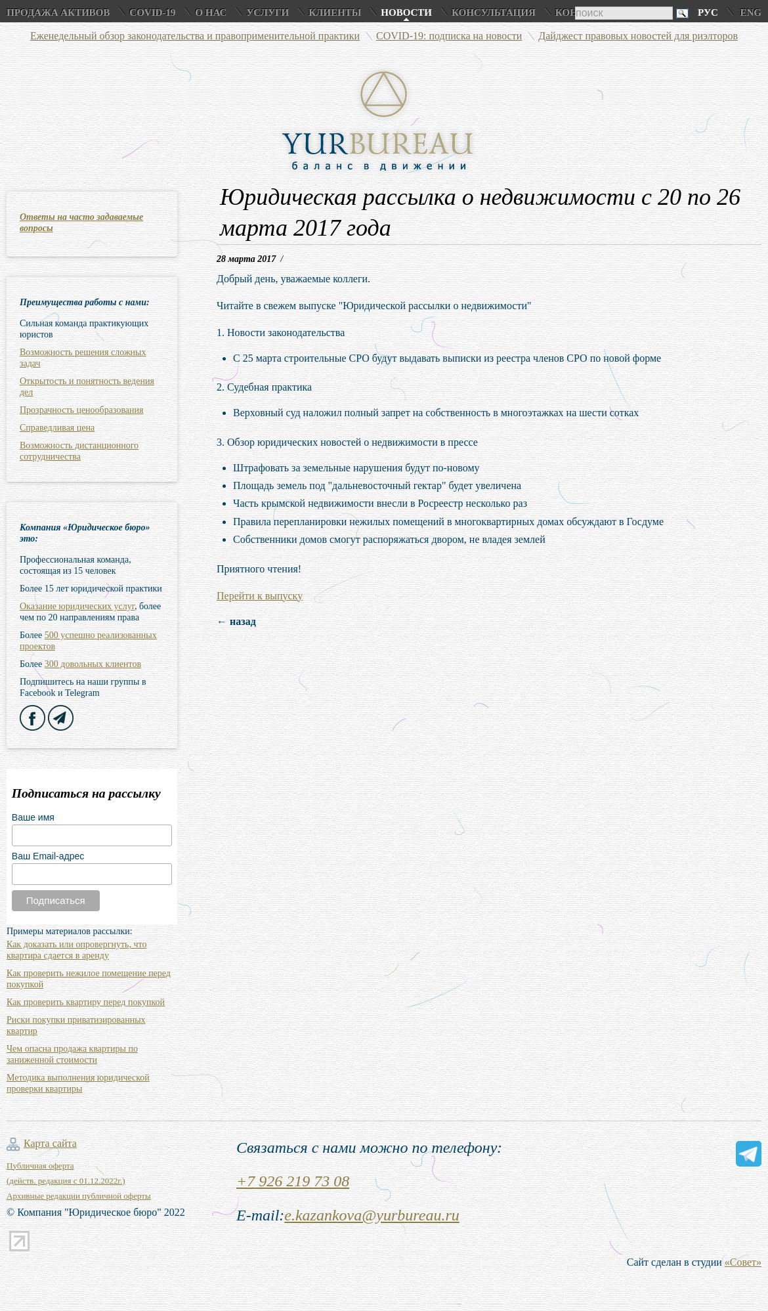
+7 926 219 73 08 (292, 1181)
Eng (750, 12)
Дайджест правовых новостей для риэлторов (638, 35)
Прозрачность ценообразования (81, 410)
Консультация (494, 12)
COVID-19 (152, 12)
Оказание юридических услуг (77, 606)
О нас (210, 12)
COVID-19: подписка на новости (449, 35)
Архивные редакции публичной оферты (79, 1196)
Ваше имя (33, 817)
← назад (236, 621)
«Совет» (743, 1262)
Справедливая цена (57, 428)
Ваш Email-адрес (48, 856)
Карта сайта (50, 1143)
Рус (708, 12)
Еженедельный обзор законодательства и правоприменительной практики (195, 35)
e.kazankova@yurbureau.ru (371, 1215)
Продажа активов (58, 12)
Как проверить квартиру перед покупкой (86, 1002)
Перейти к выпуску (260, 595)
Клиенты (335, 12)
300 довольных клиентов (93, 664)
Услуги (267, 12)
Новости (406, 12)
